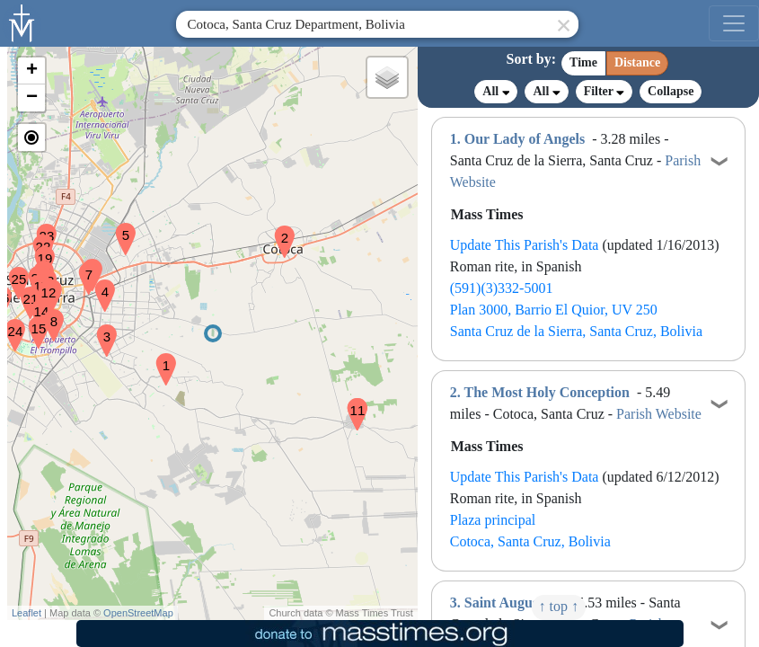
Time (583, 62)
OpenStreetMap (138, 612)
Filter (604, 91)
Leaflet (26, 612)
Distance (637, 62)
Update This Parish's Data (524, 245)
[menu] (734, 23)
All (495, 91)
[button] (158, 357)
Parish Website (659, 413)
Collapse (670, 91)
